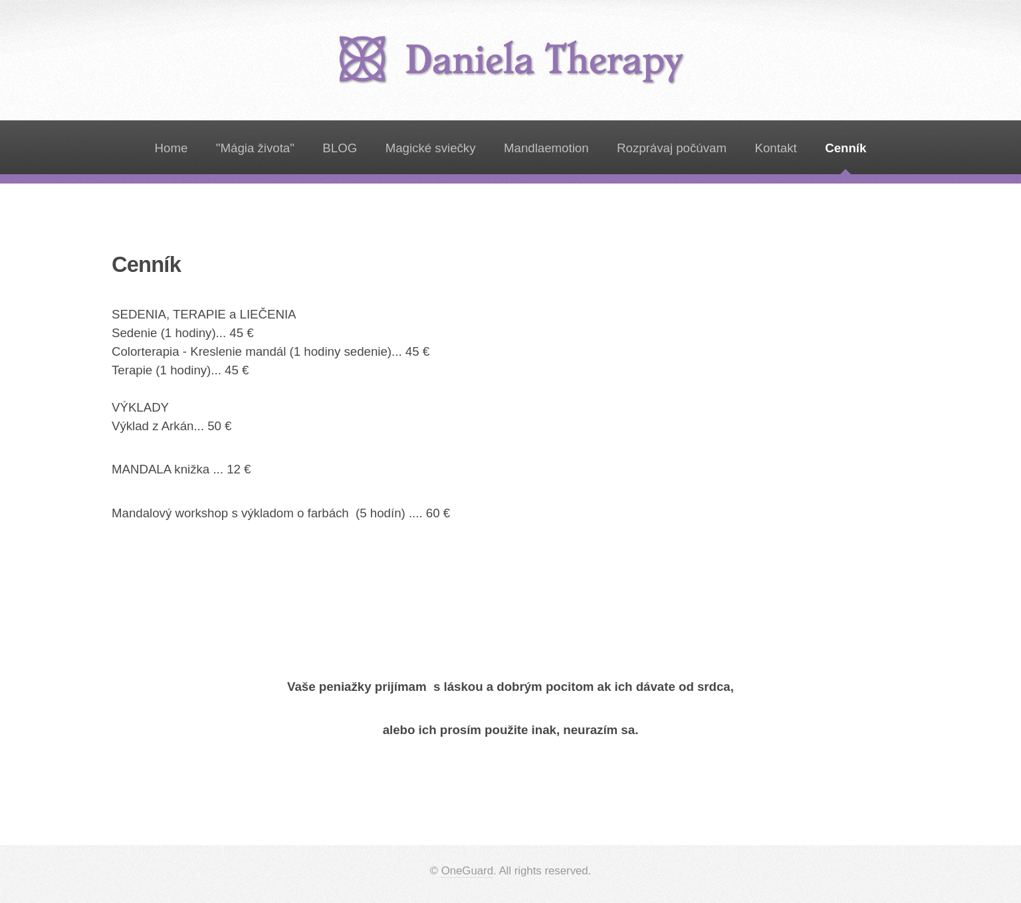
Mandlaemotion (546, 148)
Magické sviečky (431, 148)
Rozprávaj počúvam (672, 148)
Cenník (845, 148)
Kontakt (775, 148)
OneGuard (467, 870)
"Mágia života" (255, 148)
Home (171, 148)
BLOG (339, 148)
